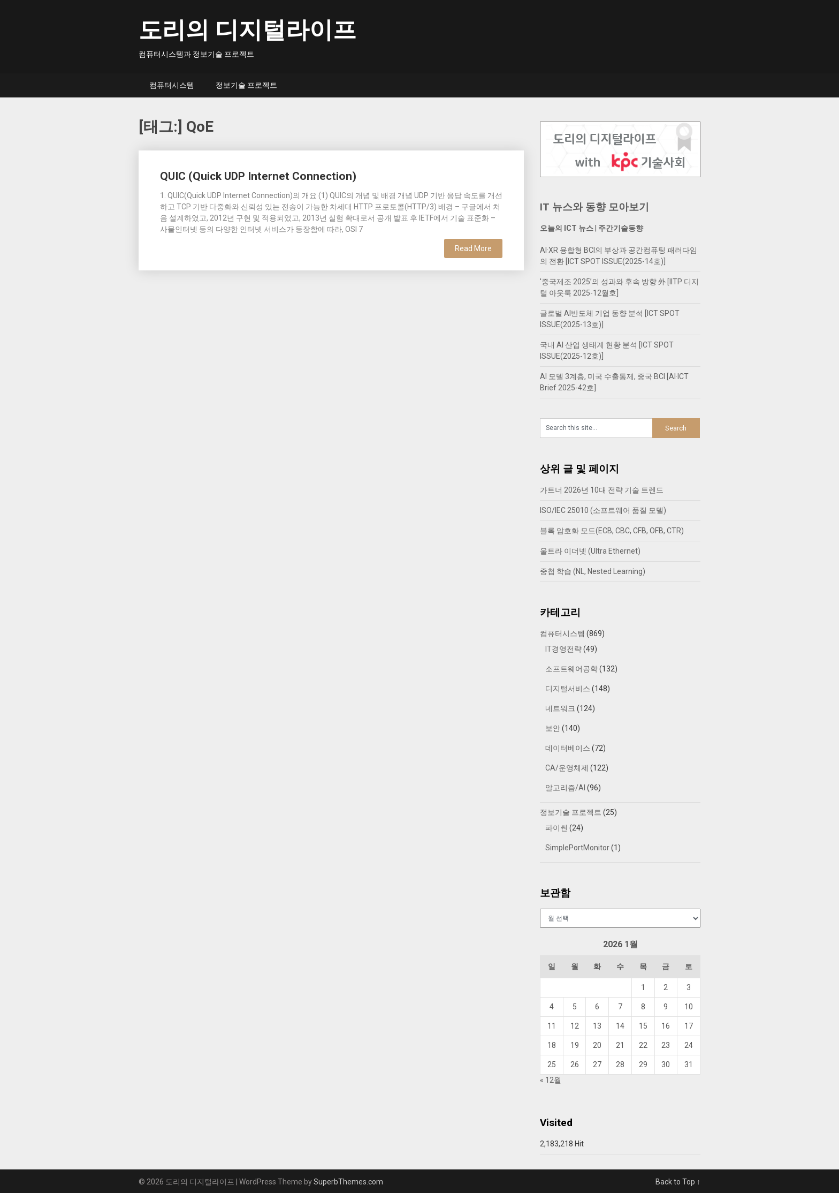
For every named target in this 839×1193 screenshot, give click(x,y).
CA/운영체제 (567, 768)
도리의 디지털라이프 (247, 30)
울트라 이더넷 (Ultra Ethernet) (590, 551)
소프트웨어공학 (571, 669)
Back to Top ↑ (677, 1181)
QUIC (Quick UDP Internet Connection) (258, 176)
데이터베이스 (567, 748)
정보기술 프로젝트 (246, 85)
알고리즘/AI (565, 787)
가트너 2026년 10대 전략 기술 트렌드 (601, 490)
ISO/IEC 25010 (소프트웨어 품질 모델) (603, 510)
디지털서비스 (567, 688)
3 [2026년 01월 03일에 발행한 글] (689, 987)
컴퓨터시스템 (171, 85)
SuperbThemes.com (348, 1181)
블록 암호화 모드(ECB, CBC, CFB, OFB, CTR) (612, 530)
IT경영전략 (563, 649)
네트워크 (560, 708)
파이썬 (556, 828)
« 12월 (550, 1080)
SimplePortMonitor (577, 847)
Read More (473, 248)
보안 (552, 728)
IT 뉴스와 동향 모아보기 (594, 207)
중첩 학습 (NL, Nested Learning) (592, 571)
